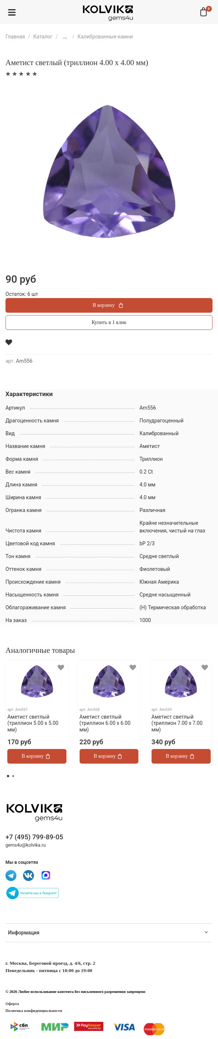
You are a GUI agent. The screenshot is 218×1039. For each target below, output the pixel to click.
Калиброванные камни (105, 36)
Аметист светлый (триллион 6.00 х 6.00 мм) (105, 723)
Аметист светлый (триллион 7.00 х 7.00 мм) (177, 723)
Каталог (43, 36)
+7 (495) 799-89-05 (34, 837)
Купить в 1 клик (109, 322)
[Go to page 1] (8, 776)
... (65, 36)
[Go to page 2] (13, 776)
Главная (15, 36)
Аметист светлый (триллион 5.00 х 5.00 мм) (32, 723)
